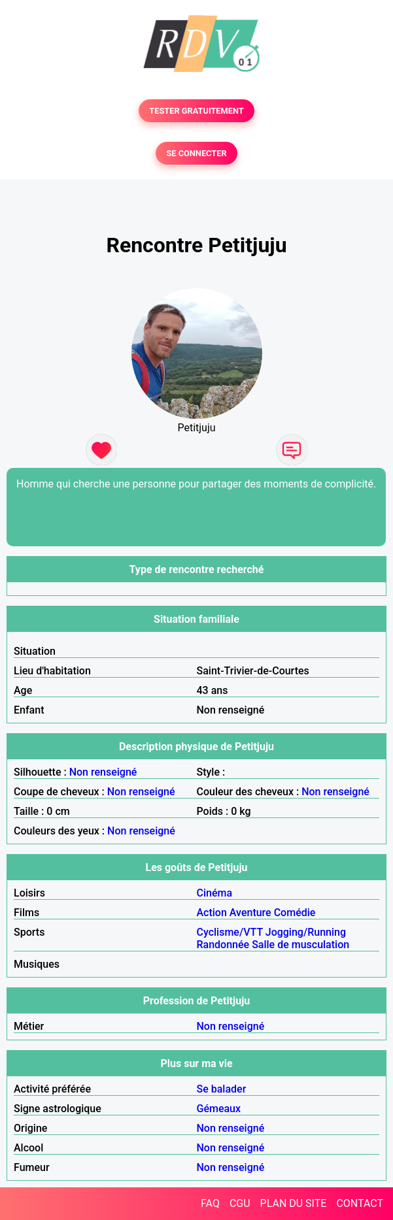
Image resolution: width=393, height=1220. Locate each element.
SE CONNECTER (196, 153)
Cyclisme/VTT (230, 932)
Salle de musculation (300, 944)
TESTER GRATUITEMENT (196, 111)
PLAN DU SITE (293, 1203)
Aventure (250, 912)
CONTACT (359, 1203)
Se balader (222, 1089)
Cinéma (215, 893)
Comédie (295, 912)
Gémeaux (219, 1108)
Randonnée (223, 944)
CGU (240, 1203)
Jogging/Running (305, 932)
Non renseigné (103, 772)
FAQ (210, 1203)
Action (212, 912)
